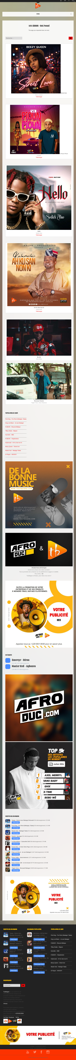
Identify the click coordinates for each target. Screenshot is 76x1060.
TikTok (17, 1017)
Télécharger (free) (39, 939)
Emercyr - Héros (20, 660)
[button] (75, 2)
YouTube (5, 1017)
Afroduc (5, 1003)
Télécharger (39, 96)
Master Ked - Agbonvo (24, 666)
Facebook (11, 1017)
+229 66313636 (19, 1013)
